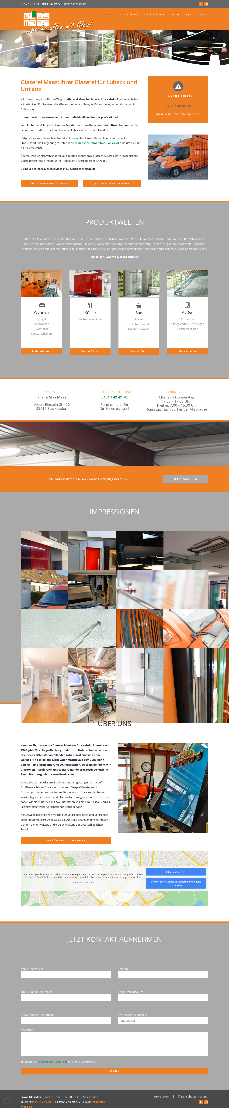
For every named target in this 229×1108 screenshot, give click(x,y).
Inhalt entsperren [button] (175, 871)
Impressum (161, 1096)
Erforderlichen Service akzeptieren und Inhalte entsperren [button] (175, 883)
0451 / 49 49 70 (51, 4)
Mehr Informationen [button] (83, 882)
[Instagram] (206, 1102)
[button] (7, 1101)
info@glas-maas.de (75, 4)
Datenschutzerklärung (193, 1096)
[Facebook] (201, 1102)
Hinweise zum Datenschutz (52, 1061)
